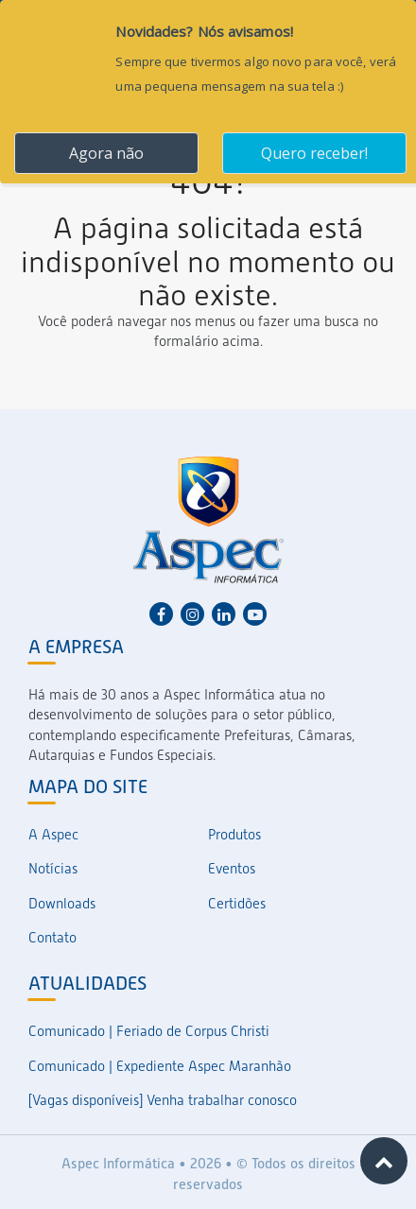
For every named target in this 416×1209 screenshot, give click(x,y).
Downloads (61, 903)
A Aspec (53, 834)
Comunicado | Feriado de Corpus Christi (148, 1031)
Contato (52, 937)
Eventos (231, 868)
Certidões (237, 903)
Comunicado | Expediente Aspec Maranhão (159, 1066)
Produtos (234, 834)
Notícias (53, 868)
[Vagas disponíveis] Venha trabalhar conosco (162, 1100)
